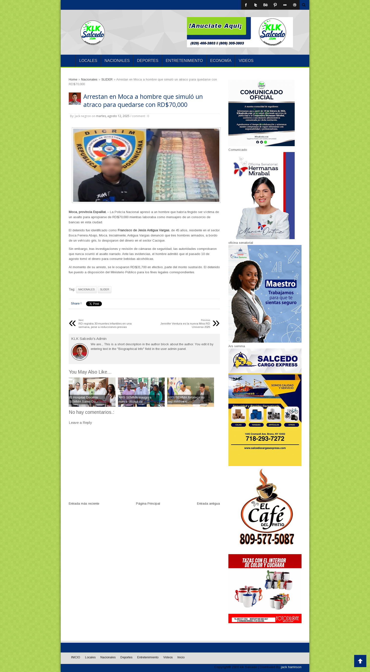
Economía (220, 61)
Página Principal (148, 503)
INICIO (68, 61)
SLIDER (104, 289)
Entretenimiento (184, 61)
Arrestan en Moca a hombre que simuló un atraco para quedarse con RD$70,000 (143, 100)
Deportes (147, 61)
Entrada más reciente (84, 503)
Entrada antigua (208, 503)
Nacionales (117, 61)
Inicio (181, 657)
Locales (88, 61)
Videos (246, 61)
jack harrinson (291, 667)
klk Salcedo (248, 667)
